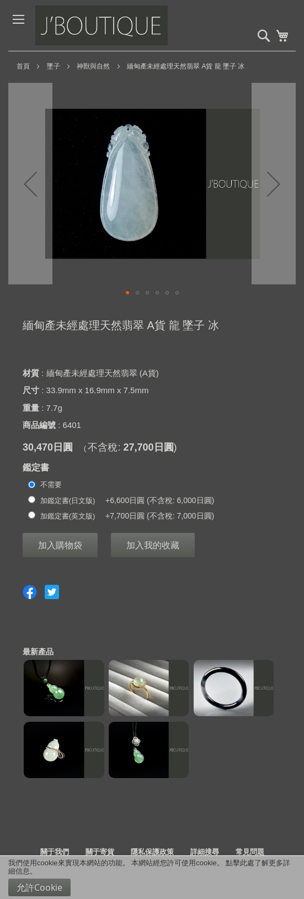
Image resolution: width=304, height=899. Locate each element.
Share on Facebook (30, 592)
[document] (152, 877)
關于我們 (54, 852)
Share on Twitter (52, 592)
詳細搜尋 (204, 852)
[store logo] (118, 25)
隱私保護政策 (152, 852)
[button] (30, 183)
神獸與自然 (93, 66)
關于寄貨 (100, 852)
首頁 (23, 66)
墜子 (53, 66)
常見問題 (250, 852)
